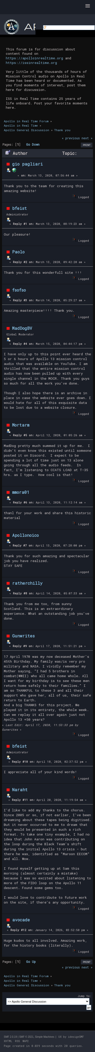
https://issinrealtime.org (31, 62)
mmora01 (20, 492)
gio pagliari (27, 164)
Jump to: (84, 996)
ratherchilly (27, 583)
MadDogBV (22, 328)
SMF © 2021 (26, 1036)
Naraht (20, 789)
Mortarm (20, 425)
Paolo (18, 251)
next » (87, 138)
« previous (71, 138)
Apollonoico (25, 535)
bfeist (19, 208)
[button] (87, 6)
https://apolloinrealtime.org (34, 58)
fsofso (19, 290)
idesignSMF (76, 1037)
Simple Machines (44, 1036)
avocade (21, 919)
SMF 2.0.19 (10, 1036)
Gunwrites (23, 635)
